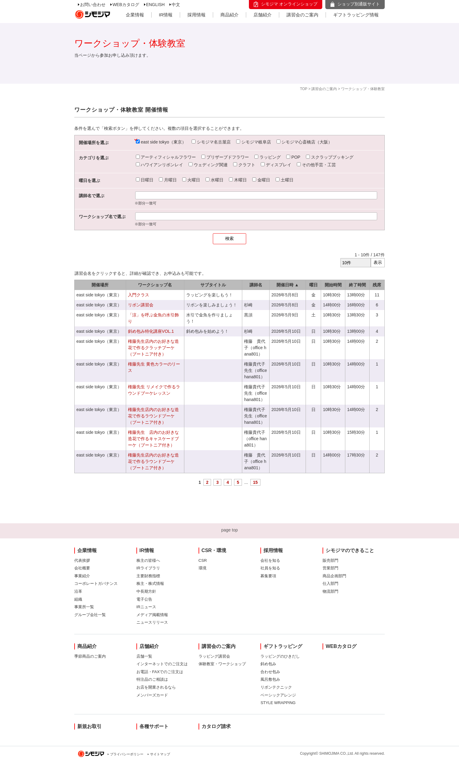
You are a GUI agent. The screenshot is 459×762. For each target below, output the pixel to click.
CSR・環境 (214, 550)
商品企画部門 (334, 576)
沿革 (78, 591)
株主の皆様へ (148, 560)
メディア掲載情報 (152, 614)
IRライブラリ (148, 568)
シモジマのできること (350, 550)
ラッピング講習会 (214, 656)
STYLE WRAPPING (278, 702)
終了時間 (357, 284)
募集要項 (268, 576)
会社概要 (82, 568)
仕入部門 (330, 583)
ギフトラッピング (282, 646)
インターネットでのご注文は (162, 664)
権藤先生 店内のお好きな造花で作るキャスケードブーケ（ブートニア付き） (153, 438)
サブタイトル (213, 284)
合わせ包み (270, 671)
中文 (176, 4)
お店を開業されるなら (156, 687)
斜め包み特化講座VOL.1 (151, 331)
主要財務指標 (148, 576)
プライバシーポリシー (126, 754)
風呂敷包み (270, 679)
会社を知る (270, 560)
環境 (202, 568)
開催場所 (100, 284)
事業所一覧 (84, 607)
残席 (377, 284)
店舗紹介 (262, 14)
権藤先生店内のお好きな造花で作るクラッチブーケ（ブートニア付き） (153, 347)
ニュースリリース (152, 622)
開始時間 (333, 284)
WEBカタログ (125, 4)
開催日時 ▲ (287, 284)
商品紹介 (229, 14)
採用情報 (196, 14)
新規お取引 (89, 726)
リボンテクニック (276, 687)
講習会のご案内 (302, 14)
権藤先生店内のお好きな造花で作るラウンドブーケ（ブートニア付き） (153, 416)
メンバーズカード (152, 695)
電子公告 (144, 599)
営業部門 (330, 568)
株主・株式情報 (150, 583)
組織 (78, 599)
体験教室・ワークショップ (222, 664)
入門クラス (138, 294)
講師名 (256, 284)
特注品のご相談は (152, 679)
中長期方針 (146, 591)
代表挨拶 (82, 560)
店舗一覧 (144, 656)
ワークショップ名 (155, 284)
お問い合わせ (93, 4)
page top (229, 530)
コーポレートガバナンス (96, 583)
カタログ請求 (216, 726)
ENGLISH (155, 4)
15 (255, 482)
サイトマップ (160, 754)
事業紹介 (82, 576)
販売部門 (330, 560)
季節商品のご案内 (90, 656)
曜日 (313, 284)
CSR (203, 560)
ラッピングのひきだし (280, 656)
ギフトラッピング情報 (356, 14)
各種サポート (154, 726)
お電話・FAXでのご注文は (159, 671)
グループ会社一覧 (90, 614)
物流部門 (330, 591)
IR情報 (166, 14)
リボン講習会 (140, 304)
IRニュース (146, 607)
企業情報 (135, 14)
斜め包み (268, 664)
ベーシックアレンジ (278, 695)
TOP (303, 89)
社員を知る (270, 568)
